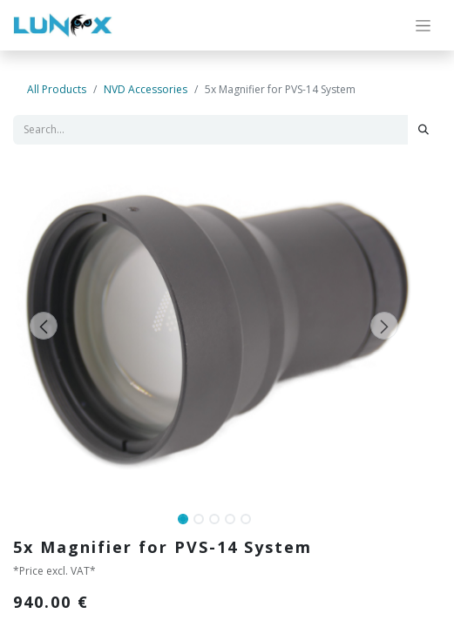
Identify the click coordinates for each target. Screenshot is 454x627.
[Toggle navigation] (423, 25)
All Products (56, 89)
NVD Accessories (145, 89)
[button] (43, 326)
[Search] (423, 130)
